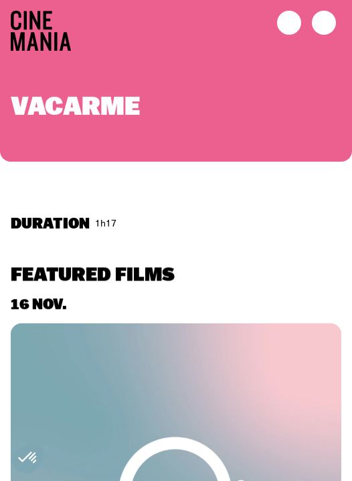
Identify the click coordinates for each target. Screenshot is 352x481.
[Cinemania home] (46, 28)
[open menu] (324, 23)
